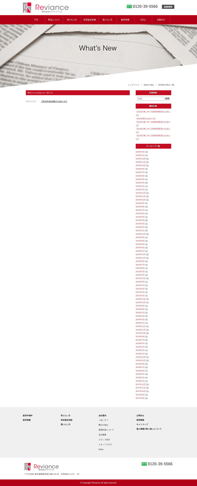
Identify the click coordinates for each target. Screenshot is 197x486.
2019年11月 (141, 330)
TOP (36, 19)
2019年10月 (141, 333)
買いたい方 (107, 19)
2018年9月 (140, 364)
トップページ (133, 85)
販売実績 (125, 19)
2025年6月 (140, 176)
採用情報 (140, 420)
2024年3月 (140, 224)
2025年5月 (140, 179)
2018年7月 (140, 367)
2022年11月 (141, 258)
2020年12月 (141, 299)
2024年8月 (140, 207)
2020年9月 (140, 306)
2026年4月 (140, 152)
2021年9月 (140, 282)
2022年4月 (140, 275)
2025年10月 (141, 165)
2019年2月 (140, 350)
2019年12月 (141, 326)
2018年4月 (140, 374)
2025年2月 (140, 186)
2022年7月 (140, 265)
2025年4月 (140, 183)
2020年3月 (140, 319)
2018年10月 (141, 360)
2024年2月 (140, 227)
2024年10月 (141, 200)
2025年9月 (140, 169)
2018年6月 (140, 371)
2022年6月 (140, 268)
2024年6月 (140, 213)
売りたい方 (72, 19)
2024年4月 (140, 220)
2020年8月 (140, 309)
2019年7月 (140, 340)
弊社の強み (103, 425)
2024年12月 (141, 193)
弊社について (54, 19)
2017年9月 (140, 395)
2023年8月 (140, 241)
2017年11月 (141, 388)
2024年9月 (140, 203)
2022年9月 (140, 261)
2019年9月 (140, 336)
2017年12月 (141, 384)
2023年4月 (140, 247)
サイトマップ (142, 424)
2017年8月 (140, 398)
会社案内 (102, 415)
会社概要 (102, 435)
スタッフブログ (105, 444)
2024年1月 (140, 230)
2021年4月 (140, 292)
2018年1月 (140, 381)
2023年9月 (140, 237)
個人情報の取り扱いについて (149, 429)
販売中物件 (28, 415)
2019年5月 (140, 343)
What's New (149, 85)
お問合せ (161, 19)
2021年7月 (140, 285)
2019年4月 (140, 347)
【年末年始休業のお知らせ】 (54, 101)
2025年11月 (141, 162)
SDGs (143, 19)
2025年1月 (140, 189)
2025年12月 (141, 159)
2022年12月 (141, 254)
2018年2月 (140, 377)
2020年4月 (140, 316)
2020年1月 (140, 323)
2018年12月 (141, 357)
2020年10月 (141, 302)
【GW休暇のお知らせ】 (146, 118)
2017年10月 (141, 391)
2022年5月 (140, 271)
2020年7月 (140, 313)
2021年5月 (140, 289)
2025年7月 (140, 172)
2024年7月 (140, 210)
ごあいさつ (103, 420)
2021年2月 (140, 295)
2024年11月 (141, 196)
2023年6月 (140, 244)
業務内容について (106, 430)
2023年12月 (141, 234)
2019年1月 (140, 354)
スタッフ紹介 (104, 439)
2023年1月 (140, 251)
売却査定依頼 (89, 19)
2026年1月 (140, 155)
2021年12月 (141, 278)
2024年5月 (140, 217)
